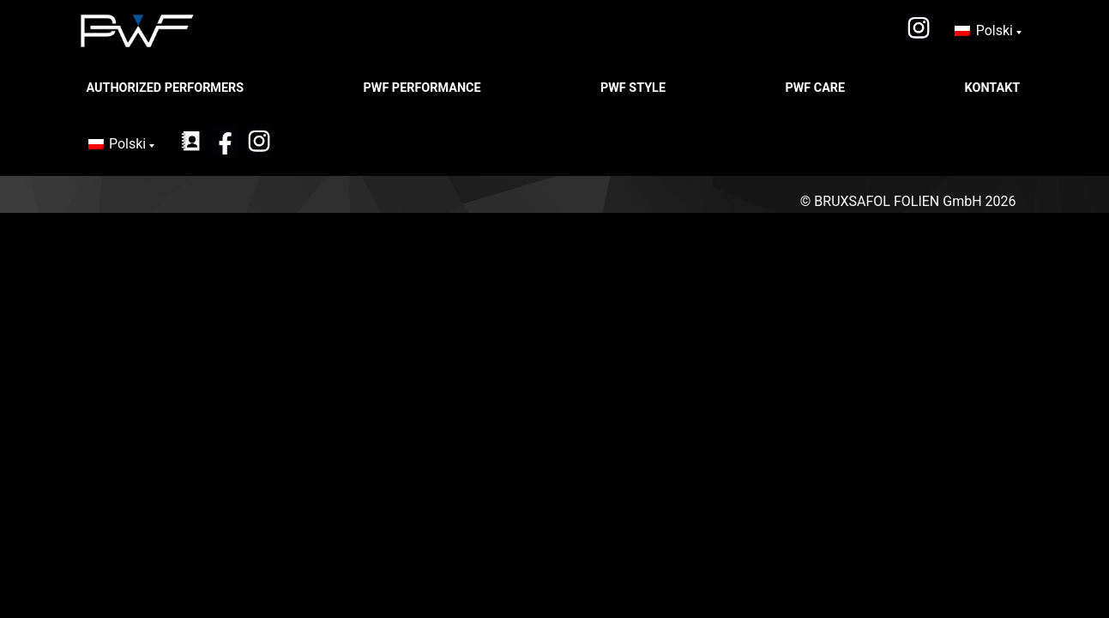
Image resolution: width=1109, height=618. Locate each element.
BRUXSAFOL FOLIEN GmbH (897, 201)
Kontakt (994, 88)
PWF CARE (816, 88)
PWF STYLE (634, 88)
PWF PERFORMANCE (424, 88)
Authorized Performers (167, 88)
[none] (987, 31)
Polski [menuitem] (994, 30)
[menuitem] (987, 31)
